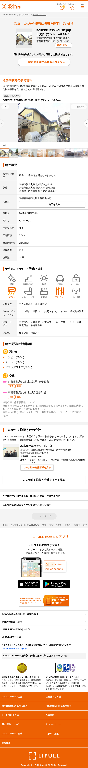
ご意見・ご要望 (53, 696)
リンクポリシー (53, 724)
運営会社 (6, 743)
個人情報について (10, 724)
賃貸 (44, 525)
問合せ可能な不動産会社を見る (46, 62)
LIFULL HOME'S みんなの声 (14, 648)
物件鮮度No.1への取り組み (15, 706)
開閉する (83, 614)
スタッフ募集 (52, 733)
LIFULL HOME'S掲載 (12, 733)
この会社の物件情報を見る (37, 467)
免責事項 (50, 715)
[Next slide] (86, 123)
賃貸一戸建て (55, 525)
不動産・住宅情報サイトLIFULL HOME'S (21, 525)
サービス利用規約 (10, 715)
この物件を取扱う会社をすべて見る (44, 479)
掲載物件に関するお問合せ (58, 706)
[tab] (4, 153)
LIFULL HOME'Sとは (12, 696)
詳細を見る (62, 45)
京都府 (68, 525)
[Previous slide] (2, 123)
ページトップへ (46, 516)
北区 (85, 525)
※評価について (39, 14)
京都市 (77, 525)
